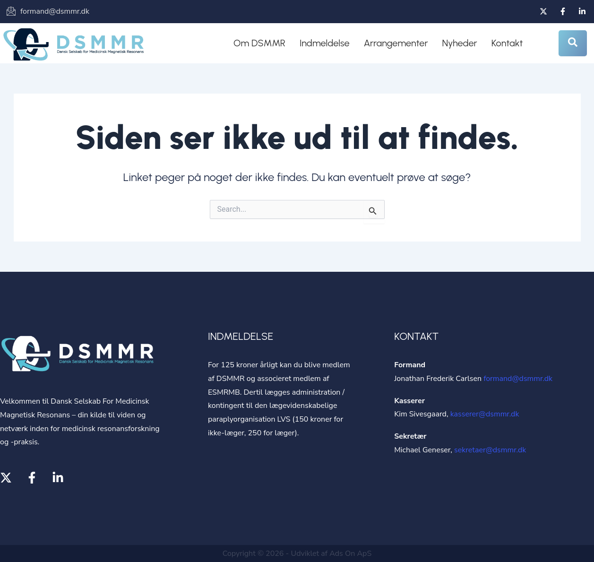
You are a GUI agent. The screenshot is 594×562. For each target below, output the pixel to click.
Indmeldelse (325, 43)
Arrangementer (396, 43)
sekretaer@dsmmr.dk (490, 450)
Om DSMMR (259, 43)
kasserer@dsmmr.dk (484, 414)
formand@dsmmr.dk (517, 378)
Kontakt (507, 43)
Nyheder (459, 43)
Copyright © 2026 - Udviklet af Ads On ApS (297, 553)
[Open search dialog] (573, 43)
